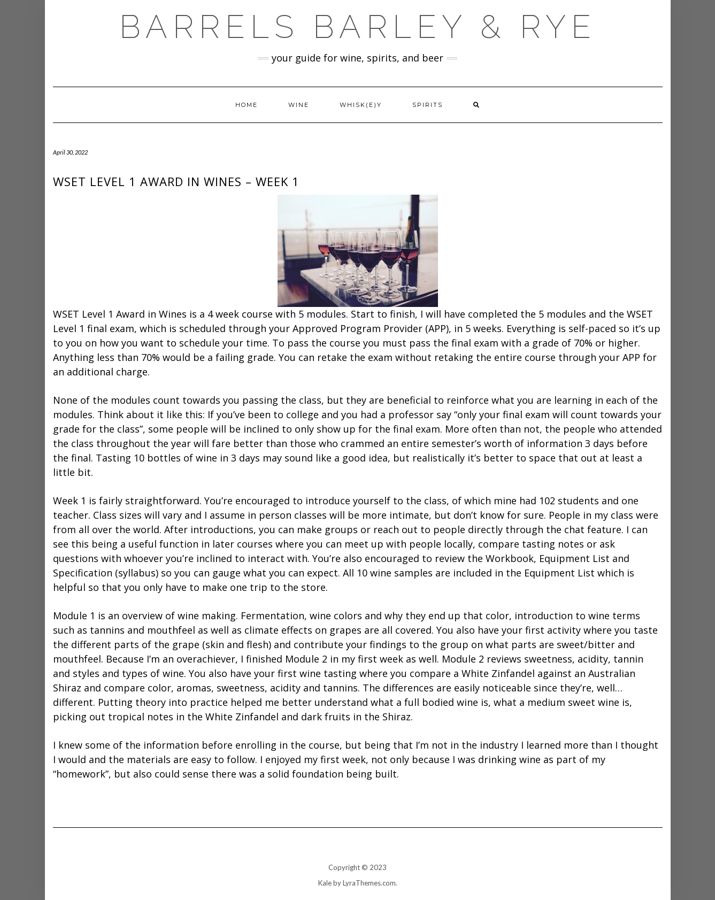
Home (246, 105)
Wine (298, 105)
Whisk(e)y (361, 105)
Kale (325, 883)
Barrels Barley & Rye (357, 26)
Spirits (427, 105)
